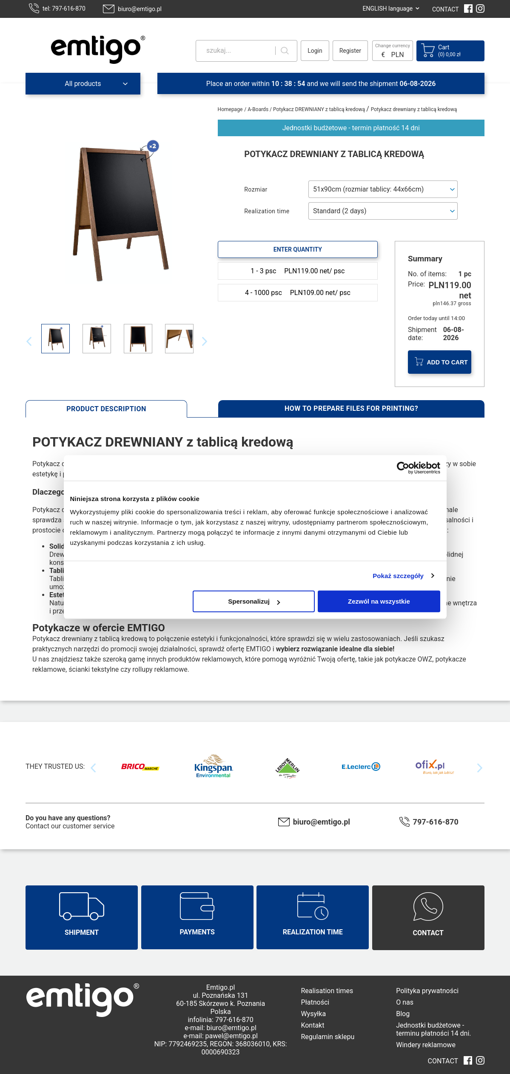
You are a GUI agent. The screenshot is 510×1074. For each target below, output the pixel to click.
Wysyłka (313, 1014)
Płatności (315, 1002)
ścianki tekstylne (93, 669)
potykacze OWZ (408, 659)
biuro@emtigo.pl (140, 9)
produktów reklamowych (205, 659)
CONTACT (445, 9)
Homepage (230, 109)
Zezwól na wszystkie (379, 601)
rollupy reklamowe (160, 669)
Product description (106, 409)
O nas (404, 1002)
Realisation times (327, 991)
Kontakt (312, 1025)
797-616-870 (436, 821)
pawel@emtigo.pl (231, 1036)
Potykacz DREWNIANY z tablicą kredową (319, 109)
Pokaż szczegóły (398, 575)
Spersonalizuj (254, 601)
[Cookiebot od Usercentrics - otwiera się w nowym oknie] (403, 467)
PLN (397, 55)
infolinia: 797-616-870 (220, 1020)
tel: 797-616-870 (64, 8)
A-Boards (259, 109)
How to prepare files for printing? (351, 408)
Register (350, 50)
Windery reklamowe (426, 1045)
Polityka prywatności (427, 991)
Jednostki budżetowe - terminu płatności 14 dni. (433, 1029)
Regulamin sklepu (327, 1037)
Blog (403, 1014)
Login (315, 50)
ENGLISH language (387, 8)
